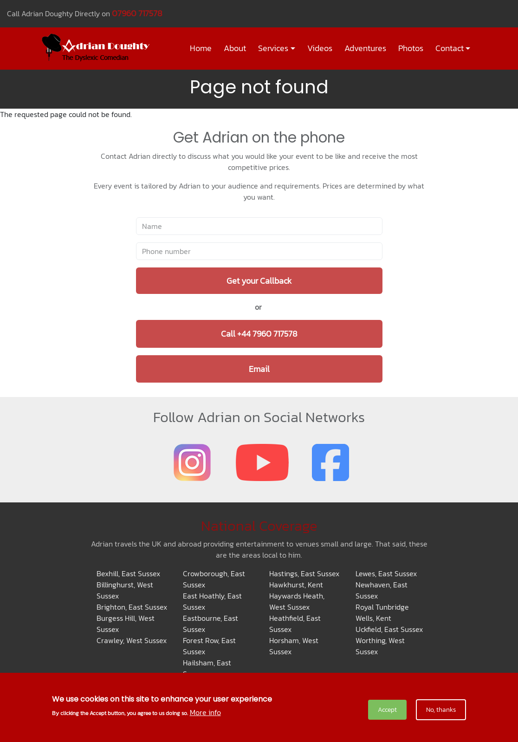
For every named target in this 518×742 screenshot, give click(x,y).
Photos (410, 48)
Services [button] (273, 48)
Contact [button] (449, 48)
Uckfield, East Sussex (389, 629)
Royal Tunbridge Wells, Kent (382, 612)
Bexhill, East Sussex (128, 573)
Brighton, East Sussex (132, 606)
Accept (387, 711)
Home (201, 48)
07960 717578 (137, 13)
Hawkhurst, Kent (296, 584)
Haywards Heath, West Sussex (296, 601)
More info (205, 713)
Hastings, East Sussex (304, 573)
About (235, 48)
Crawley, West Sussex (132, 640)
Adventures (365, 48)
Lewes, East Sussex (386, 573)
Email (259, 369)
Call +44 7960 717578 (259, 333)
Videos (319, 48)
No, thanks (441, 711)
